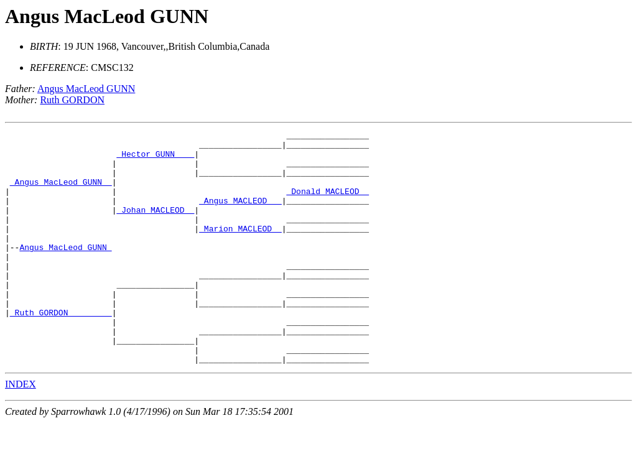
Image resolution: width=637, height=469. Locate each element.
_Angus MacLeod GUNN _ (61, 192)
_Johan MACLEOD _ (155, 226)
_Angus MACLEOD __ (240, 215)
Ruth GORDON (72, 100)
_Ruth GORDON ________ (61, 349)
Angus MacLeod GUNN (106, 16)
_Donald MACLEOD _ (327, 204)
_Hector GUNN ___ (155, 159)
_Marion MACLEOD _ (240, 248)
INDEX (20, 430)
